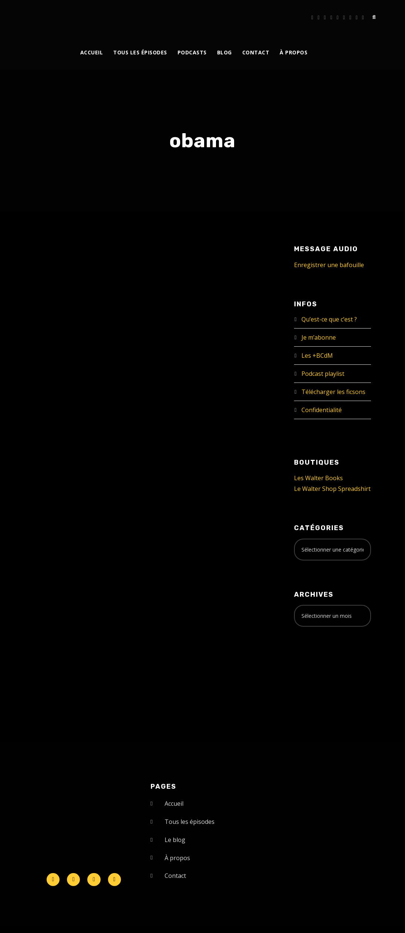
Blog (224, 52)
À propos (293, 52)
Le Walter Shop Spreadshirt (332, 489)
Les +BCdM (317, 355)
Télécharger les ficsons (333, 392)
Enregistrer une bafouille (329, 265)
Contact (256, 52)
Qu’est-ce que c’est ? (329, 319)
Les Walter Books (318, 478)
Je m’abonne (318, 337)
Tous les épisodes (140, 52)
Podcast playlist (322, 374)
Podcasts (192, 52)
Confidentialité (321, 410)
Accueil (91, 52)
